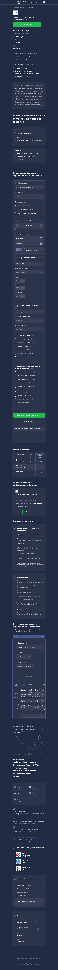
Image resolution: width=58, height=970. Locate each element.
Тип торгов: (20, 260)
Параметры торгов (30, 258)
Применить (29, 677)
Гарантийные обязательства (26, 213)
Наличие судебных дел (23, 339)
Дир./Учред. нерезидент (24, 353)
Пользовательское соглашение (29, 957)
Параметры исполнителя (29, 305)
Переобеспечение (22, 402)
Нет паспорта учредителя (24, 342)
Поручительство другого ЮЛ (25, 379)
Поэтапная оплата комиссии (25, 372)
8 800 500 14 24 (34, 2)
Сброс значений (29, 422)
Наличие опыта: (22, 325)
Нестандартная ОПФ (23, 350)
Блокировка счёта (22, 357)
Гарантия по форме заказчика (26, 375)
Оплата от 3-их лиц (22, 383)
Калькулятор (27, 25)
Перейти (29, 512)
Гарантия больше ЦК (23, 395)
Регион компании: (22, 308)
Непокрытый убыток (23, 346)
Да (22, 281)
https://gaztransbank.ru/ (31, 838)
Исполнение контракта (25, 209)
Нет (17, 281)
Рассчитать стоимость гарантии (29, 415)
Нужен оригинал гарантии (24, 386)
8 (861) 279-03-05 (27, 839)
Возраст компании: (23, 317)
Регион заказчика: (23, 268)
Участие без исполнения (24, 399)
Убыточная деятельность (24, 335)
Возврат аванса (22, 217)
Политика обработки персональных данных (29, 959)
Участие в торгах (23, 206)
